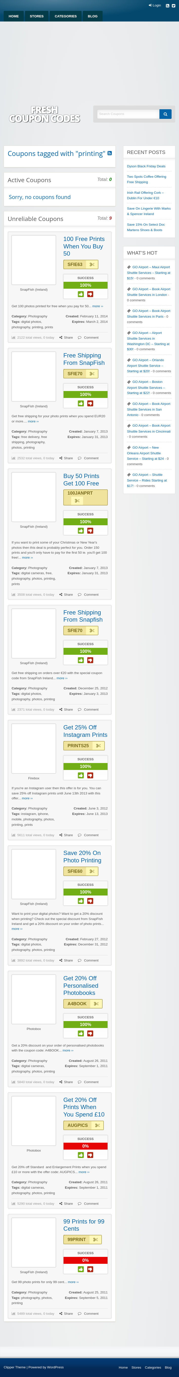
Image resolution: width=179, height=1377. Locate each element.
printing (37, 327)
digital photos (31, 322)
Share (66, 337)
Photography (37, 316)
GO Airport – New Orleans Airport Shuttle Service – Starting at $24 (145, 453)
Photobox (34, 1029)
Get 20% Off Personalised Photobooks (80, 985)
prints (49, 327)
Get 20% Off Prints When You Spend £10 (83, 1107)
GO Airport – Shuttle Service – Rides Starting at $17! (147, 480)
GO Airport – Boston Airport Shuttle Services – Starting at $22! (146, 387)
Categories (66, 16)
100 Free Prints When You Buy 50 (84, 246)
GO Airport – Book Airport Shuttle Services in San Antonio (148, 409)
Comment (88, 337)
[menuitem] (14, 16)
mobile (17, 819)
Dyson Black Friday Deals (146, 166)
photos (17, 447)
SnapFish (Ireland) (34, 289)
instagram (28, 814)
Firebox (33, 778)
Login (155, 5)
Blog (92, 16)
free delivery (30, 437)
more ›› (97, 306)
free (48, 573)
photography (21, 327)
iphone (43, 814)
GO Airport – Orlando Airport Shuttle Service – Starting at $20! (145, 365)
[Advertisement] (89, 58)
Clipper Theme (15, 1367)
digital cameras (32, 573)
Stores (37, 16)
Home (14, 16)
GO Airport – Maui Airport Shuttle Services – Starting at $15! (148, 272)
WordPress (55, 1367)
